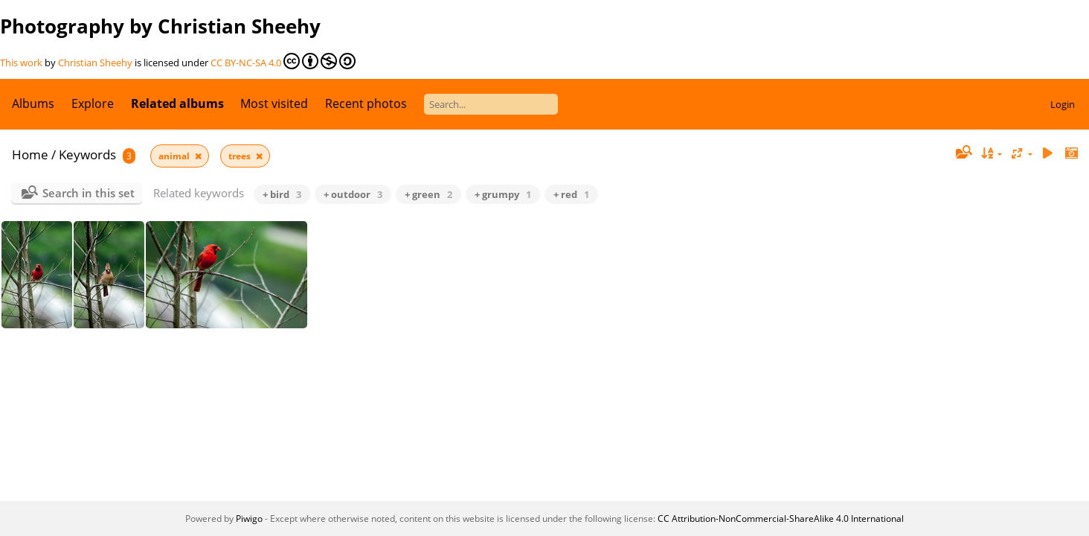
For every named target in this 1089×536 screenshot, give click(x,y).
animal (175, 156)
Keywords (87, 154)
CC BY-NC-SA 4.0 (283, 61)
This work (21, 62)
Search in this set (88, 192)
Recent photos (366, 103)
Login (1062, 104)
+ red (571, 194)
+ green (428, 194)
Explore (92, 103)
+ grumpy (503, 194)
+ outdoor (353, 194)
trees (240, 156)
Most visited (274, 103)
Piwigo (249, 518)
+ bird (282, 194)
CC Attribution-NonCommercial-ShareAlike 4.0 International (781, 518)
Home (30, 154)
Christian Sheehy (95, 62)
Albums (33, 103)
